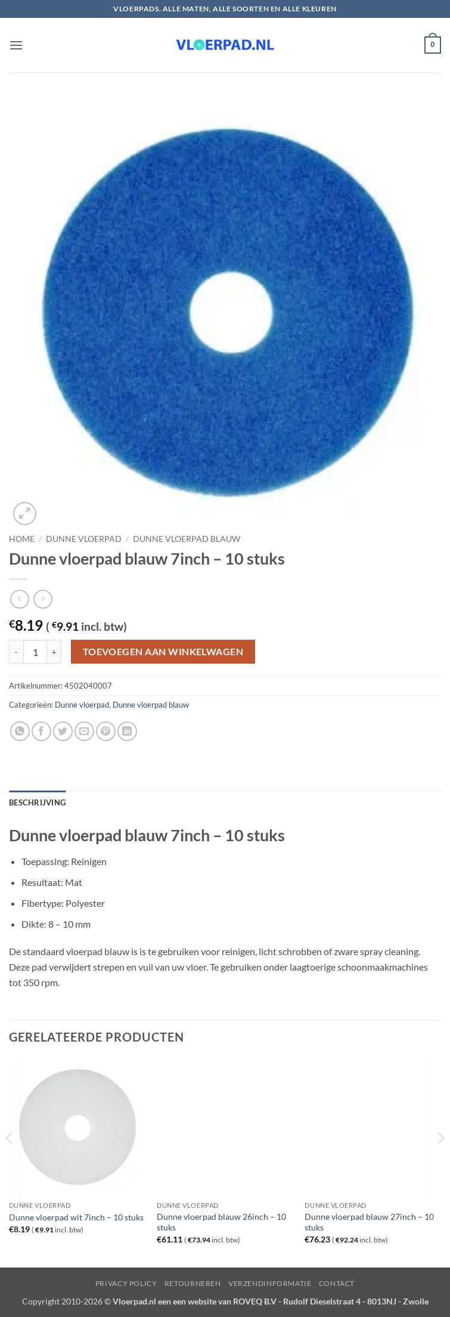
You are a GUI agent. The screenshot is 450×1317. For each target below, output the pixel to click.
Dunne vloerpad (84, 539)
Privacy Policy (126, 1283)
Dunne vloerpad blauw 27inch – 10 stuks (369, 1222)
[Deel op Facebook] (41, 731)
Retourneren (193, 1283)
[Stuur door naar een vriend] (84, 731)
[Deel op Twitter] (63, 731)
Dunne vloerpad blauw (186, 539)
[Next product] (19, 599)
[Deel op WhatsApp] (20, 731)
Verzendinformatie (269, 1283)
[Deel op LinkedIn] (127, 731)
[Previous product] (42, 599)
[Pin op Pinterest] (106, 731)
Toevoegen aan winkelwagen (163, 651)
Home (22, 539)
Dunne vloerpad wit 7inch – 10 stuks (76, 1217)
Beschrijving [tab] (37, 802)
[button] (16, 45)
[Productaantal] (35, 652)
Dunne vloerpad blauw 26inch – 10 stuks (221, 1222)
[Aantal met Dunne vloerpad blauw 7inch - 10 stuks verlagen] (16, 652)
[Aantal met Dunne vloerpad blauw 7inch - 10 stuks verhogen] (54, 652)
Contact (337, 1283)
